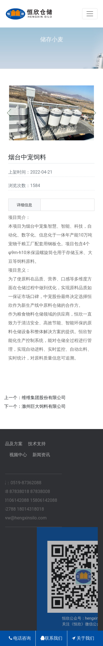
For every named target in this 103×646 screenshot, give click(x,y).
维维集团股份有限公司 (44, 397)
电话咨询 (20, 638)
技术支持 (23, 443)
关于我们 (83, 638)
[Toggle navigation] (90, 13)
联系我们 (51, 638)
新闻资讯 (28, 454)
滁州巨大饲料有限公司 (44, 406)
